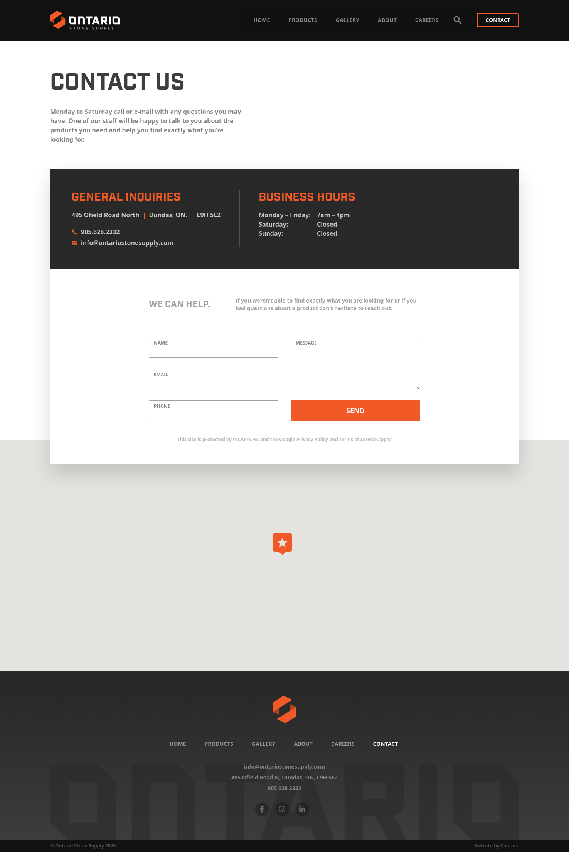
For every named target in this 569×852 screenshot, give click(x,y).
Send (355, 410)
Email (161, 375)
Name (161, 343)
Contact (497, 20)
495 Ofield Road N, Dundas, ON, (284, 777)
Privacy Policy (312, 439)
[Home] (284, 709)
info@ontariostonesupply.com (122, 242)
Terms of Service (358, 439)
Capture (509, 845)
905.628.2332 (96, 232)
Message (306, 343)
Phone (162, 406)
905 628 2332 (284, 788)
